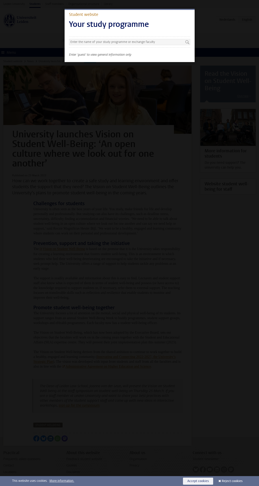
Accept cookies (198, 481)
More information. (61, 481)
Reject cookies (232, 481)
